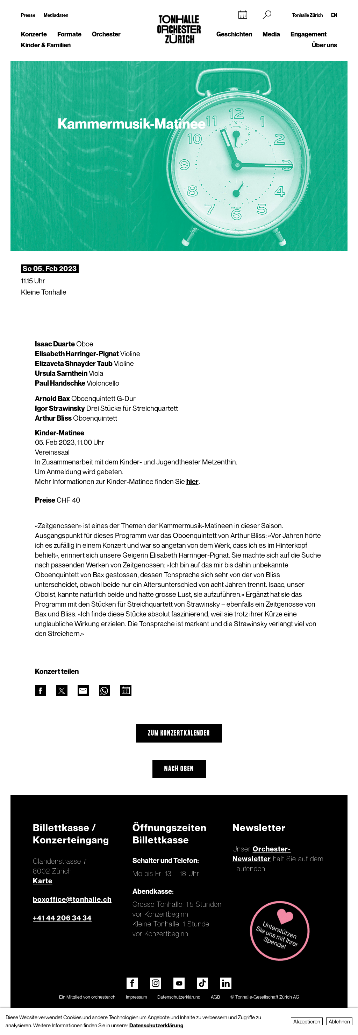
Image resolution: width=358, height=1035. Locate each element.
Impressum (136, 997)
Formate (69, 34)
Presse (28, 15)
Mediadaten (56, 15)
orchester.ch (103, 997)
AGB (215, 997)
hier (192, 481)
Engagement (309, 34)
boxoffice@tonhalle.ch (72, 899)
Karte (42, 881)
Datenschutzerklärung (178, 997)
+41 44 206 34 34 (62, 918)
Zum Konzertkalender (179, 733)
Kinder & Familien (46, 45)
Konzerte (34, 34)
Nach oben (179, 769)
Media (271, 34)
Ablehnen (339, 1021)
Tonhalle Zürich (307, 15)
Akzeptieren (306, 1021)
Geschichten (234, 34)
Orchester (106, 34)
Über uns (324, 45)
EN (334, 15)
